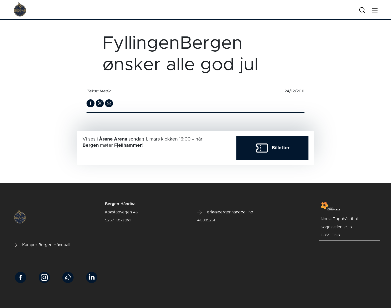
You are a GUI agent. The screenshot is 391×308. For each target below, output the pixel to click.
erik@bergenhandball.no (225, 212)
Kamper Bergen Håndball (41, 245)
